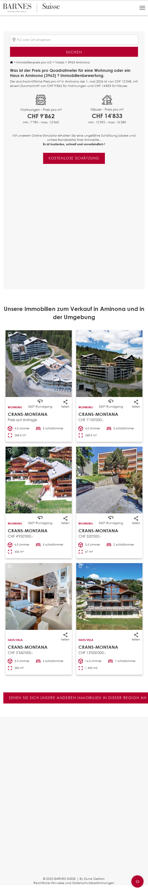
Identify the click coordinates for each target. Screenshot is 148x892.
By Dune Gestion (92, 878)
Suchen (74, 52)
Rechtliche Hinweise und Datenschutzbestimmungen (74, 883)
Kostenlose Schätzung (74, 158)
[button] (142, 8)
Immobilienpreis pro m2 (34, 62)
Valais (59, 62)
